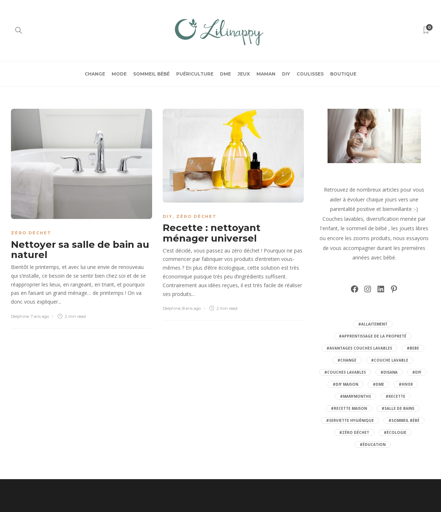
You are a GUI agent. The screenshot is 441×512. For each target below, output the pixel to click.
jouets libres (413, 228)
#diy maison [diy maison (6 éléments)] (345, 384)
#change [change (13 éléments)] (346, 360)
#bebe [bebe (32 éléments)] (413, 348)
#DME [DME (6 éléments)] (378, 384)
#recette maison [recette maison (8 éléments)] (349, 408)
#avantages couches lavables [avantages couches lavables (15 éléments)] (359, 348)
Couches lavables (342, 218)
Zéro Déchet (31, 232)
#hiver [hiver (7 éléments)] (406, 384)
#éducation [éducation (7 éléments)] (373, 444)
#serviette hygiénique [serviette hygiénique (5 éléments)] (350, 420)
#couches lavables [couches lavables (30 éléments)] (345, 372)
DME (225, 74)
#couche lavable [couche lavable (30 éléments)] (389, 360)
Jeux (243, 74)
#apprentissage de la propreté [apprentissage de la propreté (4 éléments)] (372, 336)
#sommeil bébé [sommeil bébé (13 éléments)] (403, 420)
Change (95, 74)
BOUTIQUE (343, 74)
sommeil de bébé (366, 228)
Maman (265, 74)
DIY (286, 74)
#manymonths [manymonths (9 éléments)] (355, 396)
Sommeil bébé (151, 74)
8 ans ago (191, 308)
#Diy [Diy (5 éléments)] (416, 372)
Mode (119, 74)
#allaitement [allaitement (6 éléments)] (372, 324)
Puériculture (194, 74)
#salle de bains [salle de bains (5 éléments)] (398, 408)
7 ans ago (40, 316)
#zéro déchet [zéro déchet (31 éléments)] (354, 432)
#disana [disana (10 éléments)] (389, 372)
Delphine (20, 316)
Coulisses (310, 74)
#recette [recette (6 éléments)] (395, 396)
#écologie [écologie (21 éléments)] (395, 432)
